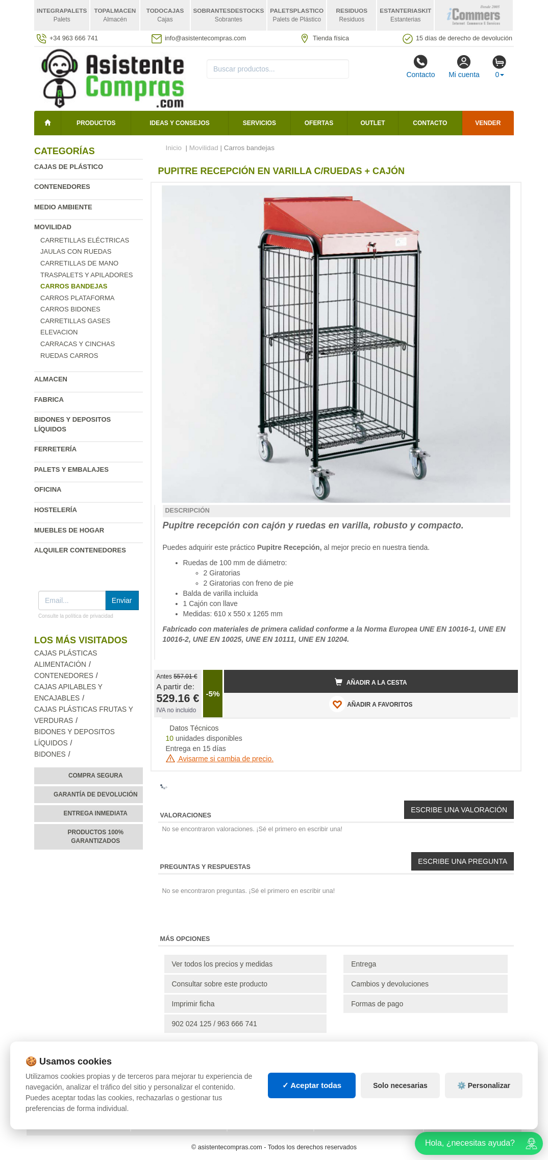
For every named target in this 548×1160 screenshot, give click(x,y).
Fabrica (49, 399)
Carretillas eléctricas (84, 240)
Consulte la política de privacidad (75, 616)
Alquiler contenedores (80, 550)
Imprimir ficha (193, 1004)
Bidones (50, 754)
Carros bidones (70, 309)
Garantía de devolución (96, 794)
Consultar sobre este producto (220, 984)
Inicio (174, 148)
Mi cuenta (464, 66)
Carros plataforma (77, 298)
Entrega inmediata (96, 813)
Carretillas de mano (79, 263)
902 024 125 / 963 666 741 (214, 1024)
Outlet (373, 123)
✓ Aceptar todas (312, 1085)
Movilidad (52, 227)
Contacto (420, 66)
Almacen (50, 379)
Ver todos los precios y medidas (222, 964)
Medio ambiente (63, 207)
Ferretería (55, 449)
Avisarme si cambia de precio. (220, 759)
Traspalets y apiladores (86, 275)
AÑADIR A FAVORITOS (370, 704)
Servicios (259, 123)
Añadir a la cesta (371, 682)
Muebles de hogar (69, 530)
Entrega (363, 964)
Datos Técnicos (193, 728)
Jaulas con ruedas (75, 251)
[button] (501, 194)
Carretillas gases (75, 321)
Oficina (47, 489)
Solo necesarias (400, 1085)
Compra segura (95, 775)
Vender (488, 123)
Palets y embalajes (71, 469)
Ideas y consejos (180, 123)
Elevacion (59, 332)
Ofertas (319, 123)
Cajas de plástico (68, 167)
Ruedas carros (69, 355)
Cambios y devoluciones (390, 984)
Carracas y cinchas (77, 344)
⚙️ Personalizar (483, 1085)
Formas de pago (377, 1004)
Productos (96, 123)
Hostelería (55, 510)
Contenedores (62, 186)
